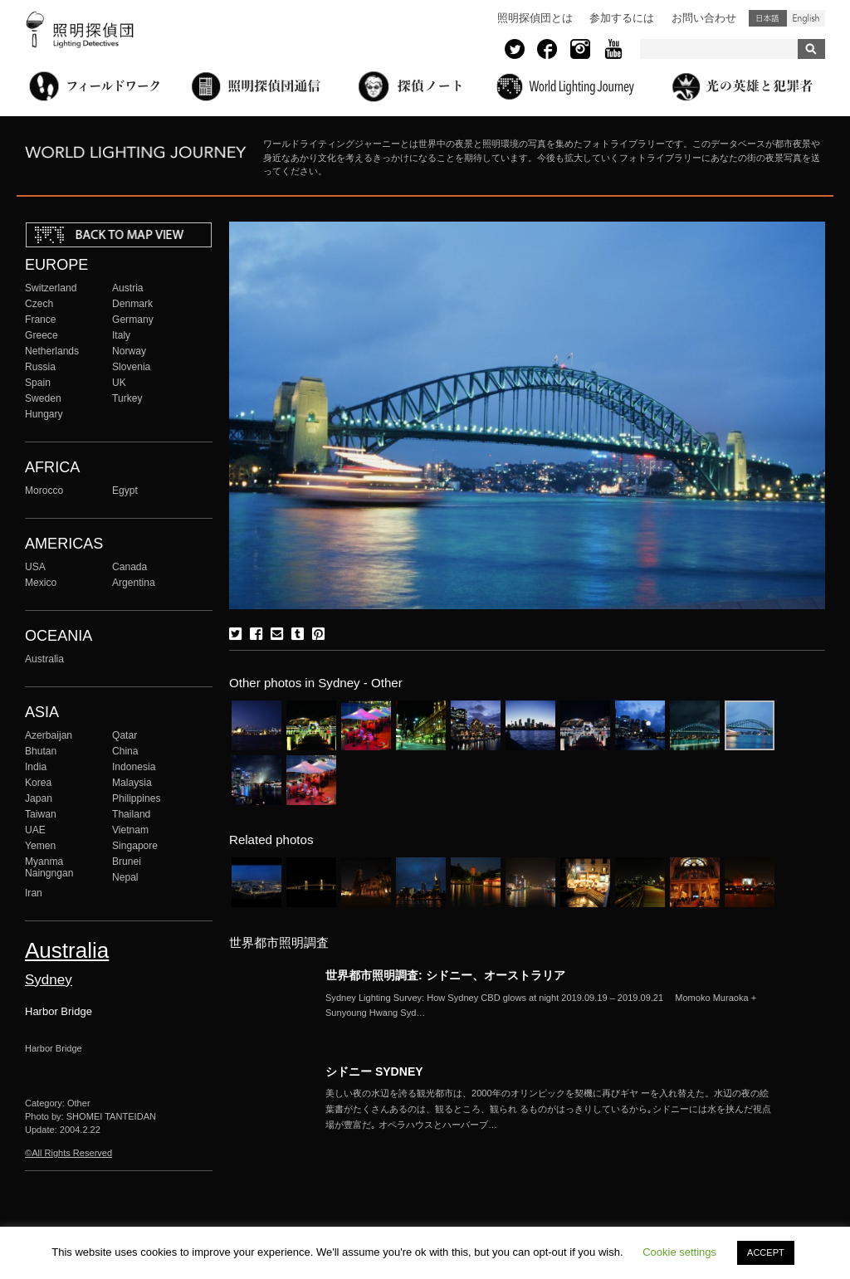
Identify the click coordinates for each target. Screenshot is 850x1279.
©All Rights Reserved (68, 1153)
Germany (133, 319)
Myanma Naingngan (49, 867)
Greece (41, 335)
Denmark (132, 304)
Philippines (136, 798)
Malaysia (132, 782)
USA (35, 567)
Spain (38, 382)
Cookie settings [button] (679, 1252)
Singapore (135, 846)
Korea (38, 782)
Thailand (131, 814)
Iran (33, 893)
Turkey (127, 398)
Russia (40, 367)
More (549, 1006)
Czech (39, 304)
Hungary (44, 414)
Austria (128, 288)
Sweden (43, 398)
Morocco (44, 490)
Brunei (126, 861)
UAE (35, 830)
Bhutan (40, 751)
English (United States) (806, 18)
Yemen (40, 846)
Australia (44, 659)
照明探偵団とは (535, 18)
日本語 (768, 18)
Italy (121, 335)
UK (119, 382)
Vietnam (130, 830)
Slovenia (131, 367)
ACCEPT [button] (765, 1252)
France (40, 319)
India (35, 767)
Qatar (124, 735)
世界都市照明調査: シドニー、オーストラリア (445, 975)
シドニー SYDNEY (374, 1071)
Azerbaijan (48, 735)
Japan (38, 798)
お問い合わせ (704, 18)
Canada (129, 567)
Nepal (125, 877)
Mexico (40, 582)
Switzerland (50, 288)
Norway (129, 351)
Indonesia (133, 767)
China (125, 751)
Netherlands (52, 351)
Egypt (125, 490)
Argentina (133, 582)
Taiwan (40, 814)
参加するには (621, 18)
